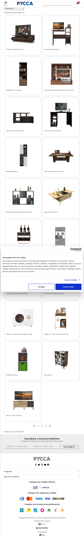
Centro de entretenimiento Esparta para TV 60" (59, 90)
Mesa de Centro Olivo (51, 212)
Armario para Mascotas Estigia (54, 293)
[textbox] (56, 4)
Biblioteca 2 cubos (12, 375)
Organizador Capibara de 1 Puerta (17, 293)
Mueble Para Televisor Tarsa (14, 49)
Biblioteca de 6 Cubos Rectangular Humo (19, 212)
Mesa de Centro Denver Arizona (54, 171)
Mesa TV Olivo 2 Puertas (13, 415)
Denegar (41, 287)
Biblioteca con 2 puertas (13, 90)
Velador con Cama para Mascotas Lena (56, 334)
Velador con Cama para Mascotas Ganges (19, 334)
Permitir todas (68, 287)
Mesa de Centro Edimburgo (14, 131)
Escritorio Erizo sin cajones (52, 131)
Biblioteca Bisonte (11, 171)
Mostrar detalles (71, 280)
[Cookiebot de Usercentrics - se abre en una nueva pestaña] (71, 249)
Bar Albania (48, 375)
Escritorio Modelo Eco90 (51, 49)
